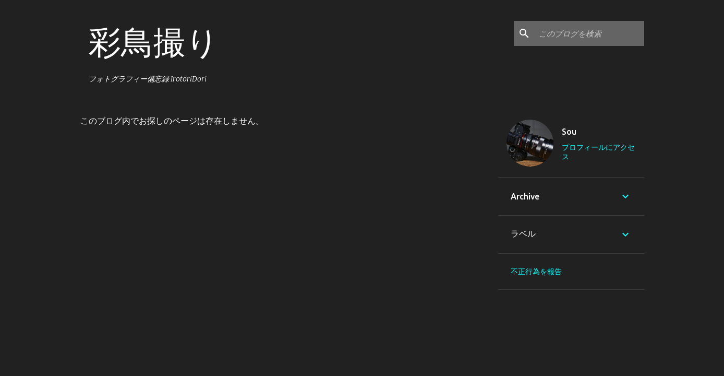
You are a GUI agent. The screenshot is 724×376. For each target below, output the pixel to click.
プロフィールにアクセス (598, 152)
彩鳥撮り (154, 42)
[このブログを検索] (589, 33)
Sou (569, 131)
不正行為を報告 (536, 271)
